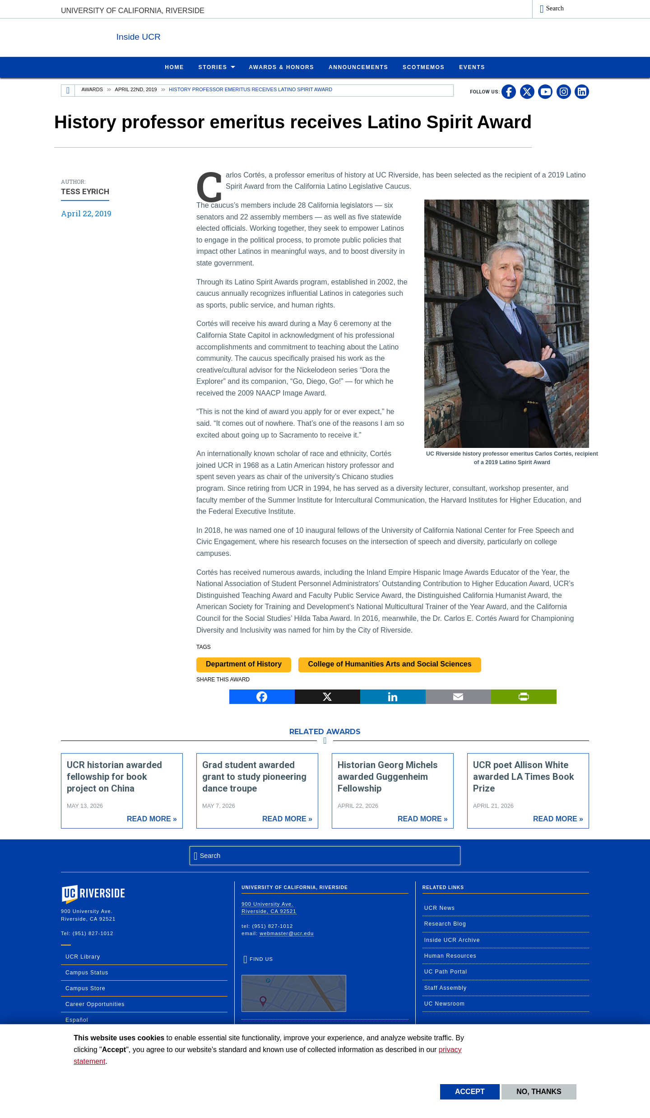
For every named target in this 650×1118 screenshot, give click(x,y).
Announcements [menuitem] (358, 67)
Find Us (293, 984)
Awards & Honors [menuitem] (281, 67)
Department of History (244, 663)
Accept (470, 1091)
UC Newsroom (444, 1003)
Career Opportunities (95, 1004)
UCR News (439, 907)
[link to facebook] (508, 91)
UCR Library (82, 956)
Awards (92, 89)
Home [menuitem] (174, 67)
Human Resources (450, 955)
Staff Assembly (445, 987)
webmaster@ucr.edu (287, 933)
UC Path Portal (445, 971)
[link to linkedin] (582, 91)
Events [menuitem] (472, 67)
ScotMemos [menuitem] (424, 67)
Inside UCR (171, 35)
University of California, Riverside (132, 10)
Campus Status (86, 972)
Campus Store (85, 988)
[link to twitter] (527, 91)
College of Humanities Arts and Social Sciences (389, 663)
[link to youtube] (545, 91)
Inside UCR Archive (452, 939)
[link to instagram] (564, 91)
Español (76, 1019)
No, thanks (539, 1091)
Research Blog (445, 923)
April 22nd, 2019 (136, 89)
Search (555, 8)
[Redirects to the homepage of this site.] (68, 90)
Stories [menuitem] (213, 67)
